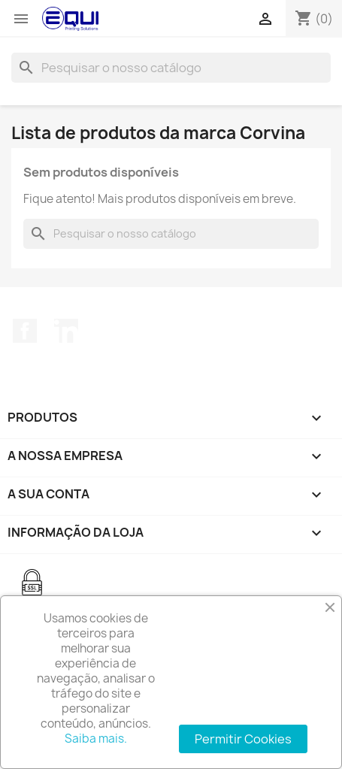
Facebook (25, 331)
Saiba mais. (96, 738)
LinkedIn (66, 331)
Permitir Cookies (243, 739)
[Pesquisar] (171, 68)
